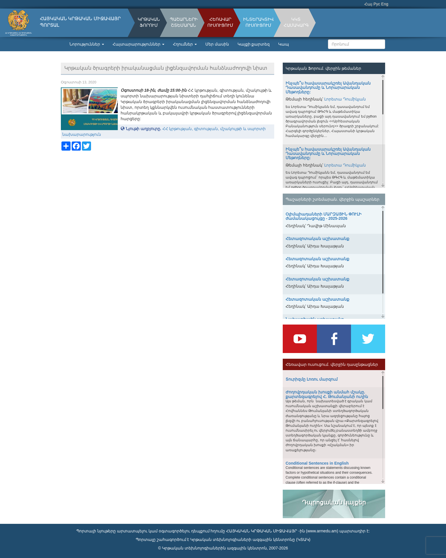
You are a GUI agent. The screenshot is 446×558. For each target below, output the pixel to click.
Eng (384, 4)
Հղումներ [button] (185, 44)
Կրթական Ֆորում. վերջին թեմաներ (323, 68)
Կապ (283, 44)
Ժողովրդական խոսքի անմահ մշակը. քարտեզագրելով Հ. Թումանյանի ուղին (327, 394)
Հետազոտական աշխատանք (317, 238)
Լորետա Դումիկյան (345, 99)
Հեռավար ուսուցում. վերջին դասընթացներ (332, 364)
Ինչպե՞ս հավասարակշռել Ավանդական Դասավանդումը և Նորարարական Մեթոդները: (328, 87)
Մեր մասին (217, 44)
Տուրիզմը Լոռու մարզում (312, 379)
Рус (376, 4)
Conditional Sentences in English (317, 463)
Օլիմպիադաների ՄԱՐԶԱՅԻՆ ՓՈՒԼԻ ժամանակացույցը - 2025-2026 (324, 216)
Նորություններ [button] (86, 44)
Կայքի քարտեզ (254, 44)
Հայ (368, 4)
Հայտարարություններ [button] (138, 44)
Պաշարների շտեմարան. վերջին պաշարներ (332, 199)
